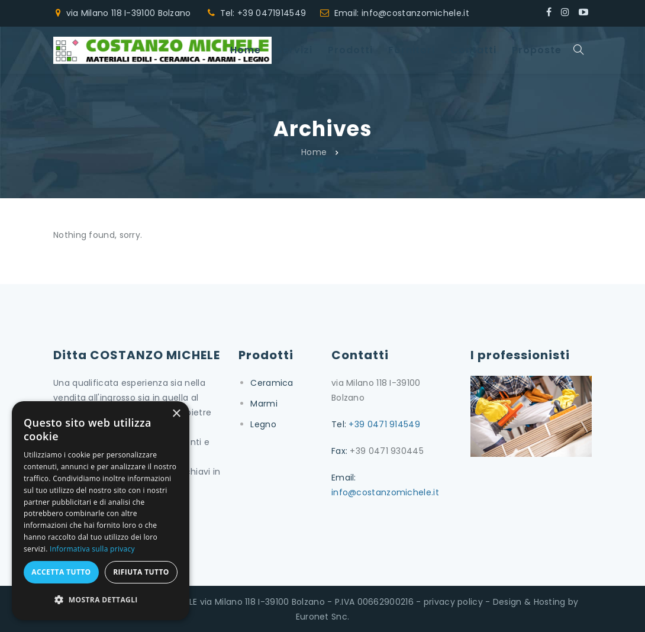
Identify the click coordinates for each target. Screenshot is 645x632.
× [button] (176, 413)
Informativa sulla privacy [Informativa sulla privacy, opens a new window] (92, 549)
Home (314, 152)
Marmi (264, 403)
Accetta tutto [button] (61, 572)
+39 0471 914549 (384, 424)
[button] (101, 599)
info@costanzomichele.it (385, 492)
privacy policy (453, 602)
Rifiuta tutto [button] (141, 572)
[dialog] (100, 510)
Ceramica (271, 383)
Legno (263, 424)
